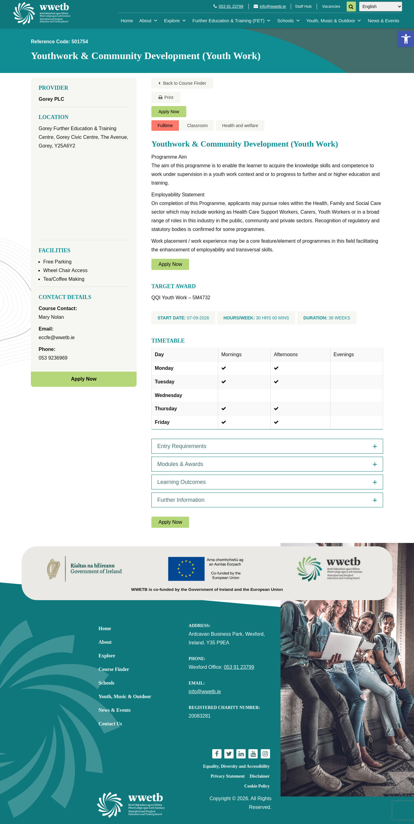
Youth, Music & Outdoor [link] (334, 20)
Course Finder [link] (114, 669)
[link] (406, 39)
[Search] (351, 6)
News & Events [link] (383, 20)
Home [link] (127, 20)
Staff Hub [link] (303, 6)
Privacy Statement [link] (228, 776)
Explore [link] (175, 20)
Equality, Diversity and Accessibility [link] (236, 766)
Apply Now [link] (168, 111)
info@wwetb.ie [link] (273, 6)
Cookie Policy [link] (257, 786)
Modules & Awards (180, 464)
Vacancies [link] (331, 6)
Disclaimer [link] (260, 776)
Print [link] (165, 97)
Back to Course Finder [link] (182, 83)
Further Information (181, 500)
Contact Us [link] (110, 723)
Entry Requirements (181, 446)
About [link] (148, 20)
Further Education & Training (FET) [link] (231, 20)
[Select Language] (380, 6)
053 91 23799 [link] (231, 6)
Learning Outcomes (181, 482)
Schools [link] (288, 20)
